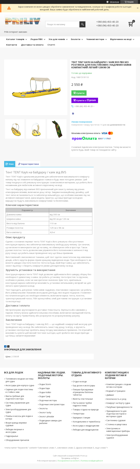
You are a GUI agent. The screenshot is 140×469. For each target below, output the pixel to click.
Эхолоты (43, 408)
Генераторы (78, 413)
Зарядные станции (81, 417)
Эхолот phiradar (46, 416)
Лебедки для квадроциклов (85, 429)
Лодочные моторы (48, 400)
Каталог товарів (15, 39)
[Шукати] (82, 24)
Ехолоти (75, 39)
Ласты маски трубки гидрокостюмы (82, 404)
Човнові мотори (95, 39)
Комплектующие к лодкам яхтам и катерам (118, 385)
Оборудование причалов (17, 440)
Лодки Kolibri (45, 392)
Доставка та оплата (32, 44)
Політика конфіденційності (92, 461)
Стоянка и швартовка (116, 424)
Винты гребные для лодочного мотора (15, 397)
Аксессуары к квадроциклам (86, 425)
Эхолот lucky (45, 412)
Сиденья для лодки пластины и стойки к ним (19, 390)
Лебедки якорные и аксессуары (15, 430)
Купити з (86, 100)
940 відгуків (114, 2)
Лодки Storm (45, 384)
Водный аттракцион (115, 391)
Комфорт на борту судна (118, 403)
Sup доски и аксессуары (84, 385)
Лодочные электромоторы (51, 404)
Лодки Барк (44, 388)
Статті (51, 44)
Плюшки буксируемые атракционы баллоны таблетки (83, 392)
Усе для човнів (57, 39)
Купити (80, 93)
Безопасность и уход (116, 399)
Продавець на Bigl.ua (70, 458)
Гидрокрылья (12, 436)
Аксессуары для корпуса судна (20, 385)
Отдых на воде (80, 381)
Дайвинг (110, 395)
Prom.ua (84, 456)
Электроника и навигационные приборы (118, 429)
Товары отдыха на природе (86, 409)
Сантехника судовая (115, 420)
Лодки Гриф (44, 396)
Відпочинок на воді (121, 39)
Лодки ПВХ (36, 39)
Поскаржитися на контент (68, 461)
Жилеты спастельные (83, 399)
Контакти (11, 44)
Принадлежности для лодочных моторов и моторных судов (116, 414)
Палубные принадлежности (119, 407)
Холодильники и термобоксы (86, 421)
